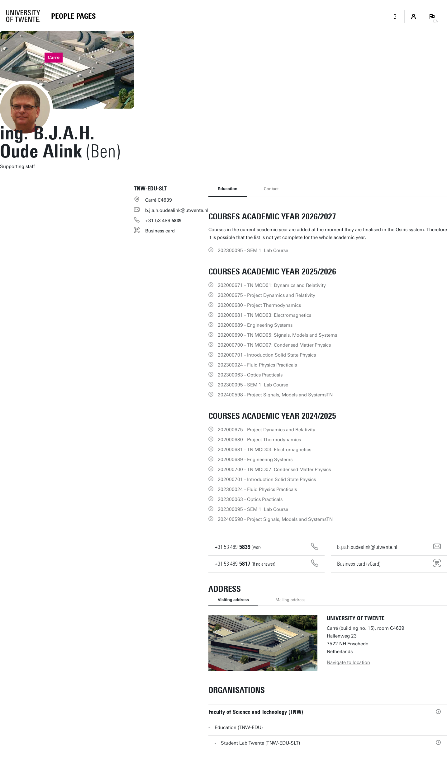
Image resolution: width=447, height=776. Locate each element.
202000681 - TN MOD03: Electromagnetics (264, 315)
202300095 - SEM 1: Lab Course (253, 250)
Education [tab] (227, 188)
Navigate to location (348, 662)
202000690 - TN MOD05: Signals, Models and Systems (277, 335)
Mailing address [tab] (290, 599)
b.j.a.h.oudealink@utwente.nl (176, 210)
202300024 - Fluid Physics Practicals (257, 365)
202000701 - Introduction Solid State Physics (267, 355)
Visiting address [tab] (233, 599)
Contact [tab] (271, 188)
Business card (160, 231)
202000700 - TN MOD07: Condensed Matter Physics (274, 345)
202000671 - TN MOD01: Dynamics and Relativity (272, 285)
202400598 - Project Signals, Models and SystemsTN (275, 395)
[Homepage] (73, 16)
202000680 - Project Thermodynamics (259, 305)
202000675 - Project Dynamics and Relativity (266, 295)
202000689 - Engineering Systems (255, 325)
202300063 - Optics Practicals (250, 375)
